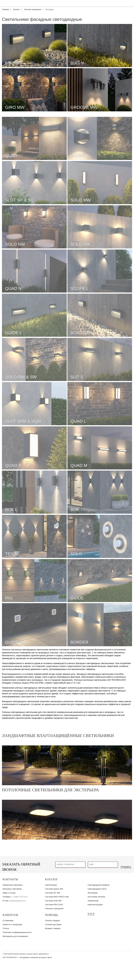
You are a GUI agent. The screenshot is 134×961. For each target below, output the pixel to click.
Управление (93, 900)
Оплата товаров (52, 920)
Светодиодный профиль (99, 885)
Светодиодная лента (97, 889)
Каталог (51, 879)
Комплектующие (95, 904)
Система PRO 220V (54, 904)
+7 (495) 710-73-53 (19, 897)
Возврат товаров (52, 928)
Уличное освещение (54, 908)
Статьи (6, 928)
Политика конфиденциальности (17, 932)
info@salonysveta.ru (17, 901)
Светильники (51, 885)
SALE (91, 913)
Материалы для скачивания (15, 936)
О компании (8, 920)
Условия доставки (53, 924)
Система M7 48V (52, 893)
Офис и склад (9, 893)
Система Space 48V (54, 889)
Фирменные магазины (13, 885)
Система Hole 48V (53, 900)
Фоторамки (92, 893)
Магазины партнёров (12, 889)
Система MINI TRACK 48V (57, 897)
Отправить (126, 867)
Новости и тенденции (12, 924)
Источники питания (96, 897)
